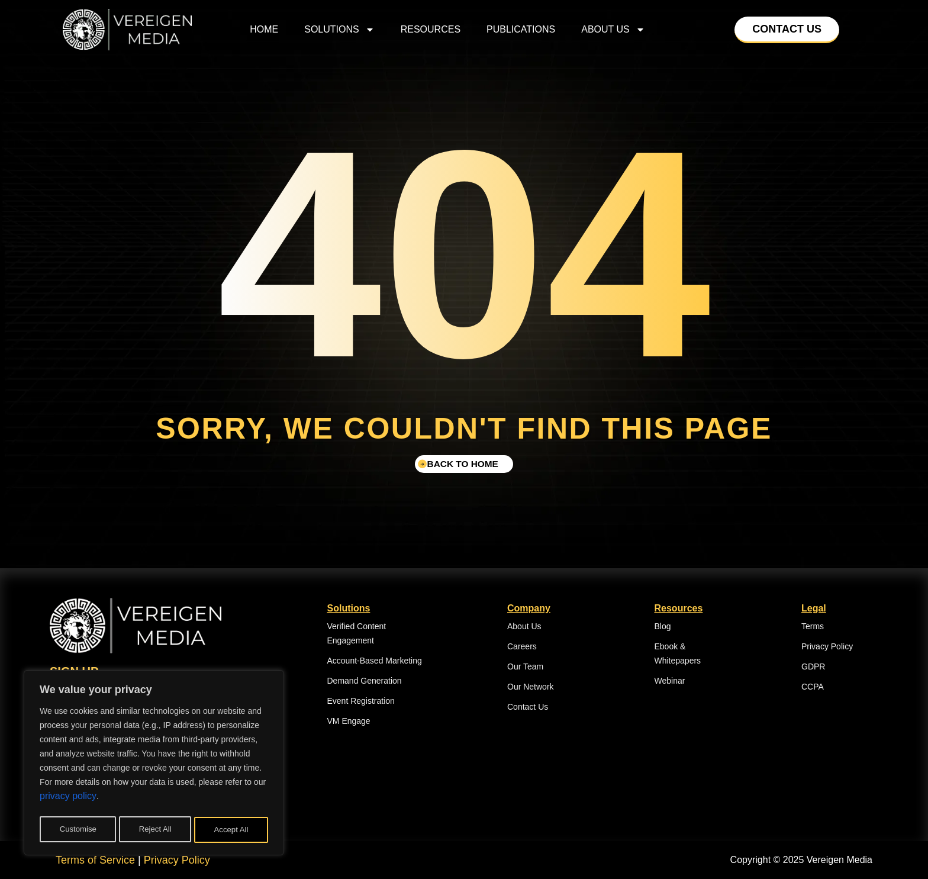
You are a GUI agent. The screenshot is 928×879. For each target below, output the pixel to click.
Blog (663, 626)
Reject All (155, 830)
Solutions (339, 29)
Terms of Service (95, 860)
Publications (520, 29)
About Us (613, 29)
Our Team (525, 666)
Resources (430, 29)
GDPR (813, 666)
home (264, 29)
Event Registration (361, 701)
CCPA (812, 686)
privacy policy (68, 800)
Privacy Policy (827, 646)
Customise (77, 830)
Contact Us (527, 706)
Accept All (232, 830)
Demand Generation (364, 680)
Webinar (670, 680)
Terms (812, 626)
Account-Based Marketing (374, 660)
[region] (154, 764)
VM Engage (348, 721)
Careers (522, 646)
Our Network (530, 686)
